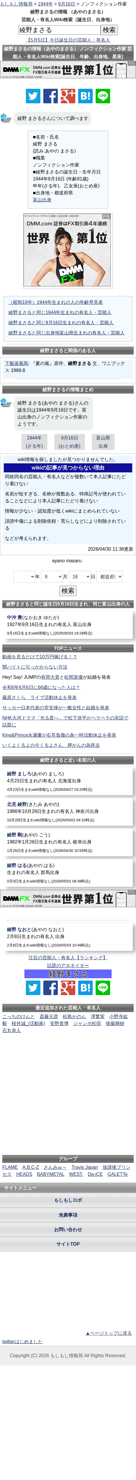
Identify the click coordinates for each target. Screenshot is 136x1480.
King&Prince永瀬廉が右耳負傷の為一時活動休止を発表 (59, 735)
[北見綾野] (68, 812)
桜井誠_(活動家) (28, 1023)
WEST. (76, 1174)
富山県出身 (103, 441)
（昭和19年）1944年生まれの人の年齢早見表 (55, 302)
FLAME (10, 1167)
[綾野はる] (68, 873)
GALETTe (118, 1174)
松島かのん (74, 1016)
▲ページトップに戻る (108, 1333)
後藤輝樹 (115, 1023)
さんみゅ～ (55, 1167)
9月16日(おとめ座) (69, 441)
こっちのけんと (18, 1016)
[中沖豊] (68, 625)
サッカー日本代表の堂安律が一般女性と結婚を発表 (55, 707)
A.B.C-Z (30, 1167)
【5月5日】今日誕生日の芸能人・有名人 (68, 40)
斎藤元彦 (49, 1016)
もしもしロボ (68, 1200)
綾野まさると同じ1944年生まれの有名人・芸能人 (60, 312)
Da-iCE (95, 1174)
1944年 (45, 3)
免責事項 (68, 1215)
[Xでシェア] (33, 96)
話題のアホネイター (68, 965)
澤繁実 (98, 1016)
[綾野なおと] (68, 937)
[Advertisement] (68, 1051)
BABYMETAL (50, 1174)
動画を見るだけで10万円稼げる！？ (39, 656)
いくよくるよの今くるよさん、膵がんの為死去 (51, 745)
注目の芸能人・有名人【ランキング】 (68, 957)
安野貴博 (59, 1023)
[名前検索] (59, 30)
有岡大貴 (50, 677)
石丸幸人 (11, 1030)
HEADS (24, 1174)
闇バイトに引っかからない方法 (34, 666)
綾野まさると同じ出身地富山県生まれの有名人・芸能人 (66, 332)
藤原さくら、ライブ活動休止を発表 (39, 697)
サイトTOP (68, 1244)
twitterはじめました (22, 1341)
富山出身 (42, 199)
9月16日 (66, 3)
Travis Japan (84, 1167)
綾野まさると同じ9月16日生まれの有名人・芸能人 (61, 322)
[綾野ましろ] (68, 781)
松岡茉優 (73, 677)
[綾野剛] (68, 842)
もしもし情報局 (16, 3)
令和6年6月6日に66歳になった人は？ (41, 687)
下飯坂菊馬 (16, 363)
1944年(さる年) (34, 441)
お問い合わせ (68, 1229)
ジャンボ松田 (87, 1023)
